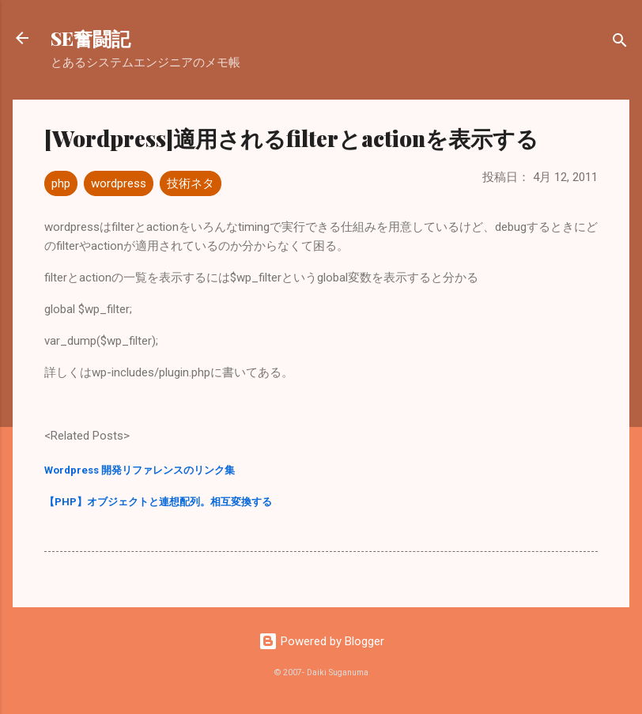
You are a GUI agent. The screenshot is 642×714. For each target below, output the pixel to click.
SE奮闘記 (90, 38)
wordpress (118, 183)
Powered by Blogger (321, 641)
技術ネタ (190, 183)
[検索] (619, 43)
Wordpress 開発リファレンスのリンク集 (139, 470)
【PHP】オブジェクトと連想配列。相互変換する (158, 502)
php (60, 183)
